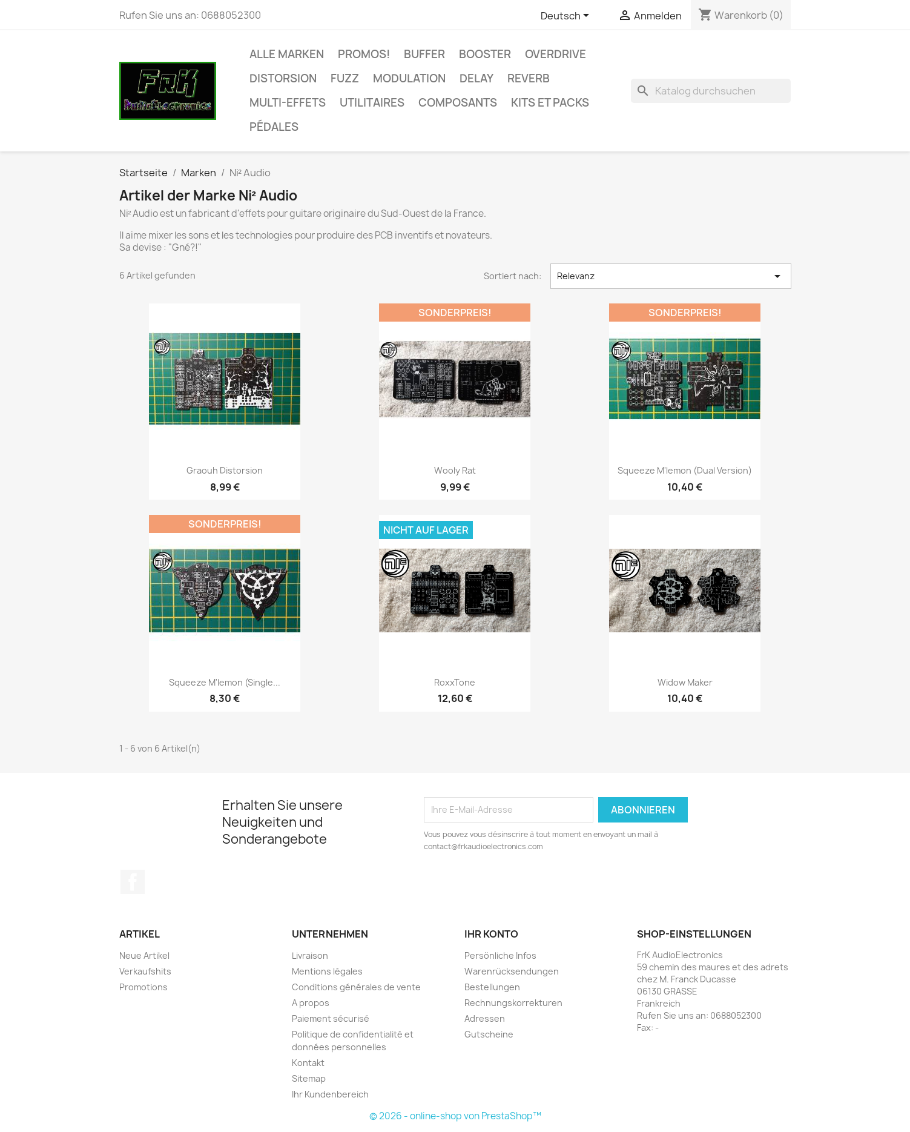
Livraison (310, 955)
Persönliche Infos (500, 955)
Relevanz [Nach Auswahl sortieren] (671, 276)
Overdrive (555, 54)
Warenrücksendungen (511, 971)
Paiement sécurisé (330, 1018)
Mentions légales (327, 971)
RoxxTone (454, 682)
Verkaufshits (145, 971)
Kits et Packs (550, 102)
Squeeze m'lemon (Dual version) (685, 470)
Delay (476, 78)
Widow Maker (685, 682)
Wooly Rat (455, 470)
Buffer (424, 54)
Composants (457, 102)
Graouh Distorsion (224, 470)
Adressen (484, 1018)
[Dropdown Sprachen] (567, 16)
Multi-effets (287, 102)
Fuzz (345, 78)
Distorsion (283, 78)
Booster (485, 54)
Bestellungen (492, 987)
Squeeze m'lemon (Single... (224, 682)
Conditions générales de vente (356, 987)
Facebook (132, 882)
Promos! (364, 54)
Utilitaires (372, 102)
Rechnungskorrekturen (513, 1002)
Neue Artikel (144, 955)
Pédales (273, 126)
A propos (310, 1002)
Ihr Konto (491, 934)
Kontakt (308, 1062)
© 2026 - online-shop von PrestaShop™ (455, 1116)
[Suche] (711, 91)
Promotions (143, 987)
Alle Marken (286, 54)
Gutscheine (488, 1034)
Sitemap (309, 1078)
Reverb (528, 78)
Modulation (409, 78)
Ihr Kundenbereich (330, 1094)
